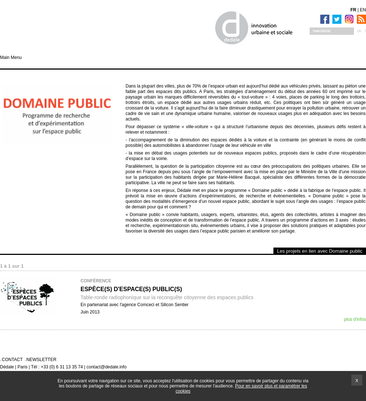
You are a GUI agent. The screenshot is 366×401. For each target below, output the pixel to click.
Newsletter (41, 359)
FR (353, 9)
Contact (12, 359)
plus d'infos (355, 319)
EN (363, 9)
